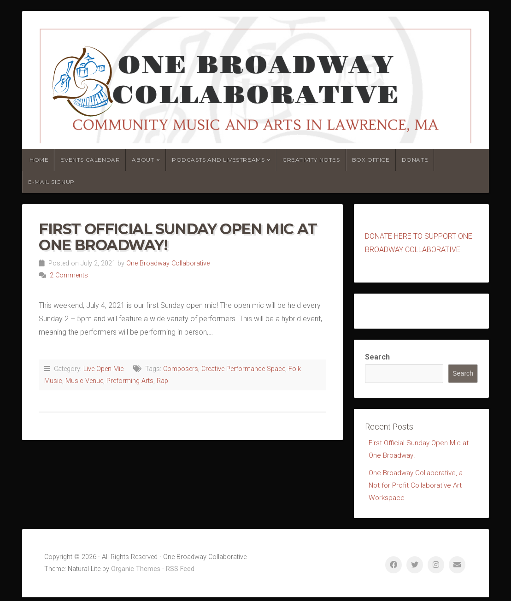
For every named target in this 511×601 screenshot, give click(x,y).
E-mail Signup (51, 181)
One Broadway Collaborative (168, 263)
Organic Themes (135, 573)
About (143, 159)
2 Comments (69, 275)
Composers (180, 369)
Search (377, 357)
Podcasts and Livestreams (218, 159)
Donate (415, 159)
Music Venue (84, 381)
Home (38, 159)
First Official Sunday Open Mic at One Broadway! (178, 237)
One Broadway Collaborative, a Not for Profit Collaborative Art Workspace (419, 488)
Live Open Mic (103, 369)
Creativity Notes (311, 159)
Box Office (371, 159)
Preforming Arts (129, 381)
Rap (162, 381)
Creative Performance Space (243, 369)
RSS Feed (180, 573)
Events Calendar (90, 159)
